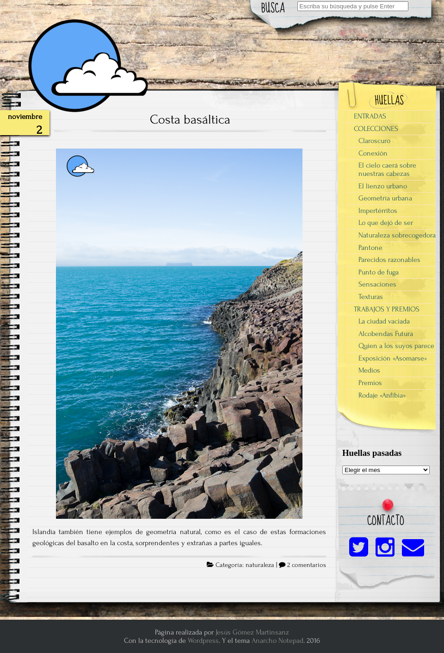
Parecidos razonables (389, 259)
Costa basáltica (190, 119)
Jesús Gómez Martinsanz (252, 632)
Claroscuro (374, 141)
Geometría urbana (385, 198)
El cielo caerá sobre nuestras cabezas (387, 169)
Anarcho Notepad (277, 640)
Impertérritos (377, 210)
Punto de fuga (378, 272)
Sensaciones (377, 284)
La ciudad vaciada (384, 321)
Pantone (370, 247)
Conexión (373, 153)
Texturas (370, 296)
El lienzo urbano (382, 186)
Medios (369, 370)
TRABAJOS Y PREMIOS (386, 309)
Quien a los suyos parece (396, 346)
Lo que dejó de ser (385, 222)
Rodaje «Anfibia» (382, 395)
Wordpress (203, 640)
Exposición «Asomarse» (392, 358)
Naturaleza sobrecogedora (397, 235)
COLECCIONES (376, 128)
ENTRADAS (370, 116)
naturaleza (260, 565)
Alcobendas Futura (385, 334)
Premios (370, 383)
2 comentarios (306, 565)
